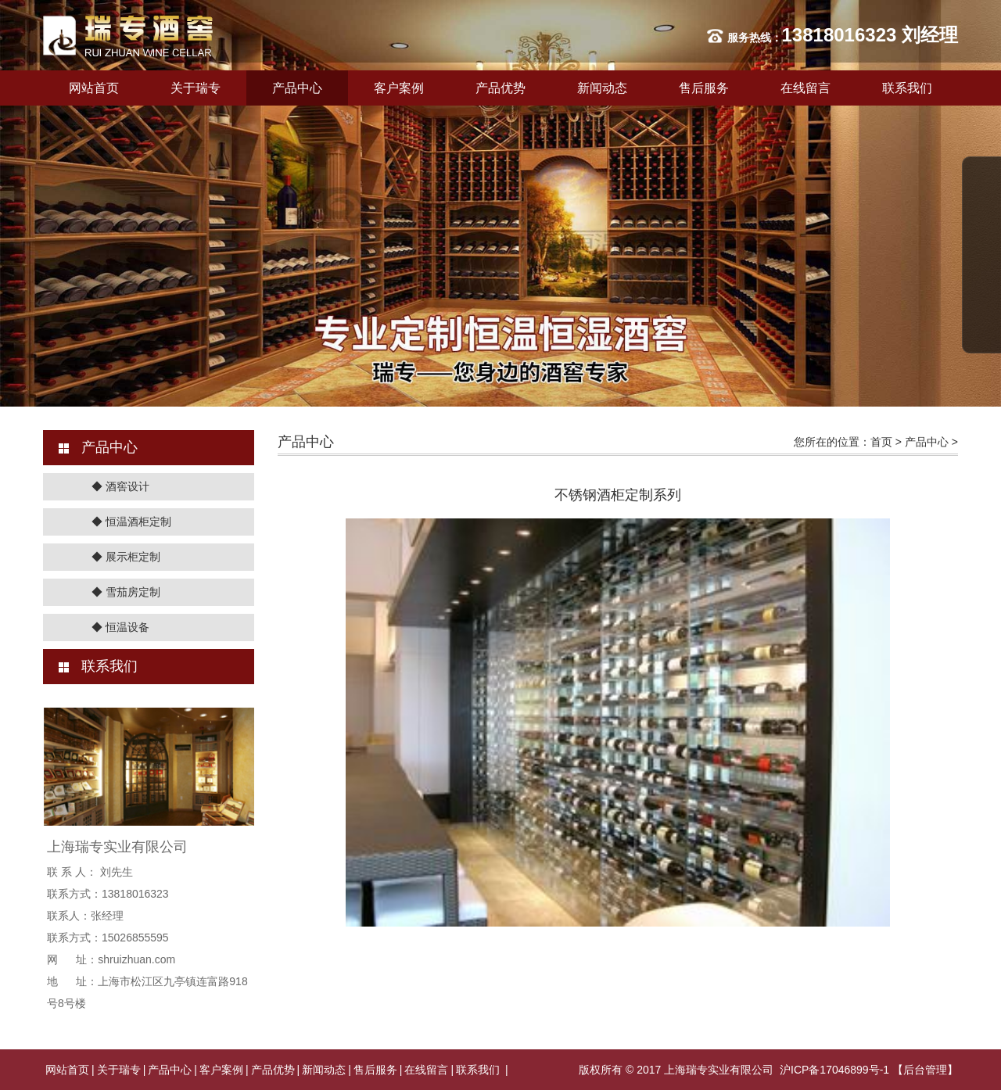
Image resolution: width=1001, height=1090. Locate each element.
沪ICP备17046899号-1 (834, 1069)
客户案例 (399, 88)
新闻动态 (602, 88)
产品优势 (500, 88)
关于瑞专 (195, 88)
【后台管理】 (925, 1069)
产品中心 (297, 88)
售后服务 (704, 88)
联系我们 (907, 88)
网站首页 (94, 88)
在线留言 (805, 88)
